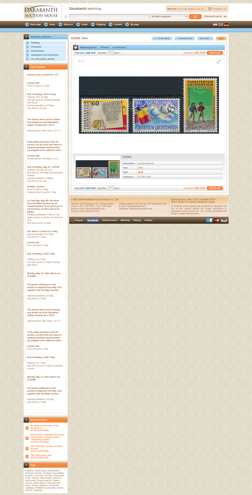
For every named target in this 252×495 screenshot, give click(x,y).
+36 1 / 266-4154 (103, 206)
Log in (180, 9)
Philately (35, 43)
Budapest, (90, 204)
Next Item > (205, 38)
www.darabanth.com (95, 208)
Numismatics (37, 51)
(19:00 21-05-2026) (48, 438)
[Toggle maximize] (218, 61)
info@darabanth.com (136, 206)
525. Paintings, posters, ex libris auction (47, 447)
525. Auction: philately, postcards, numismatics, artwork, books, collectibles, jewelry (47, 437)
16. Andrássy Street (104, 204)
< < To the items (162, 38)
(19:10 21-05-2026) (48, 448)
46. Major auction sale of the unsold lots (45, 426)
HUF (93, 52)
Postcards (36, 47)
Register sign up (196, 9)
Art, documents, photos (43, 59)
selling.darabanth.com (89, 211)
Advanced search (213, 16)
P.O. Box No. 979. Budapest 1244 (150, 204)
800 (88, 52)
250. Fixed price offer (41, 455)
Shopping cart (220, 9)
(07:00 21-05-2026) (48, 428)
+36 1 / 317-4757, (87, 206)
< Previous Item (184, 38)
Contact (148, 220)
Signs (221, 38)
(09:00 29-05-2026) (41, 456)
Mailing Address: (127, 204)
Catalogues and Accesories (44, 55)
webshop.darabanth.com (140, 208)
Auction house (109, 220)
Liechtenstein (119, 47)
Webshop (125, 220)
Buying (137, 220)
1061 (82, 204)
